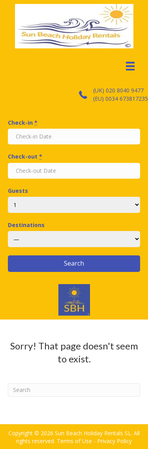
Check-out (25, 156)
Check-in (22, 122)
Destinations (26, 225)
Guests (18, 190)
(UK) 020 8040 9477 (118, 90)
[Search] (74, 390)
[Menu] (130, 66)
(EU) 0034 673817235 (120, 98)
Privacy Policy (114, 441)
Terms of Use (74, 441)
